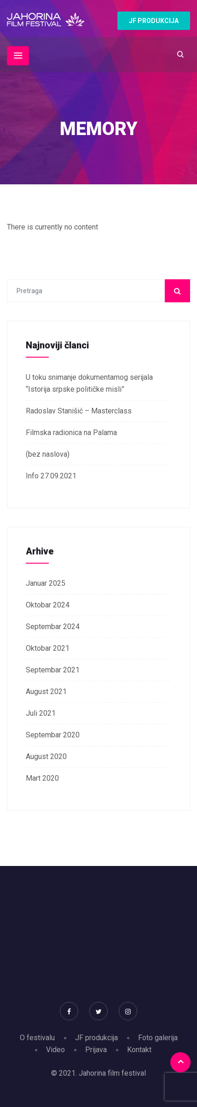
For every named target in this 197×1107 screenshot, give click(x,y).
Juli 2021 (41, 713)
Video (55, 1049)
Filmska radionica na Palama (71, 432)
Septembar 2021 (53, 669)
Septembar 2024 (53, 626)
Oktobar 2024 (48, 605)
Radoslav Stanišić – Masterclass (79, 410)
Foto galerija (158, 1037)
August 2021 (46, 691)
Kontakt (139, 1049)
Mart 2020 (42, 778)
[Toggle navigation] (18, 55)
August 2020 (46, 756)
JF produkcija (96, 1037)
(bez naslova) (48, 454)
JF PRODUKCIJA (154, 20)
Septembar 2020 (53, 734)
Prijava (96, 1049)
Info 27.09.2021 (51, 475)
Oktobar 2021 (48, 648)
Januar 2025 (45, 583)
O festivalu (37, 1037)
